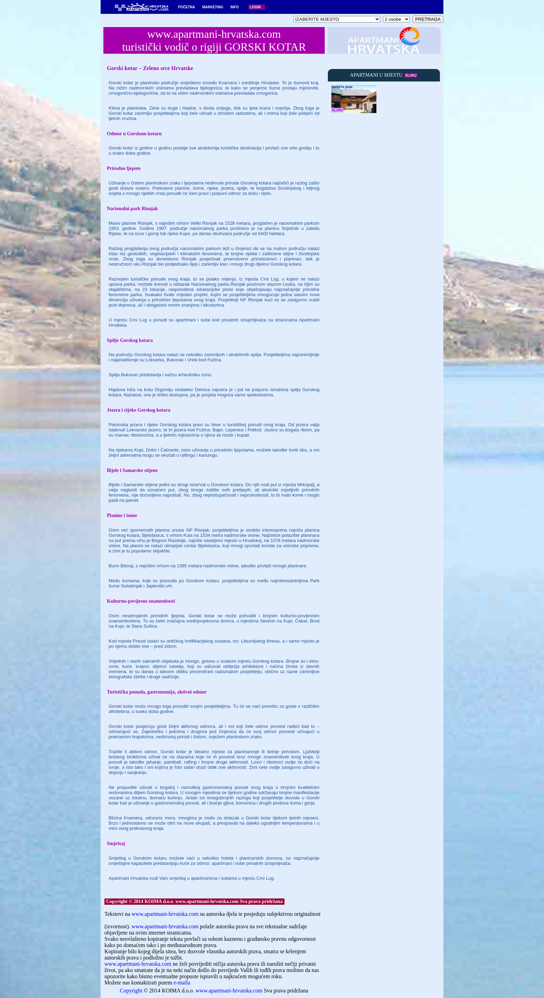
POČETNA (186, 7)
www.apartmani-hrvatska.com (164, 914)
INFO (234, 7)
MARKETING (212, 7)
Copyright (131, 990)
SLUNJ (411, 75)
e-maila (181, 983)
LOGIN (255, 7)
